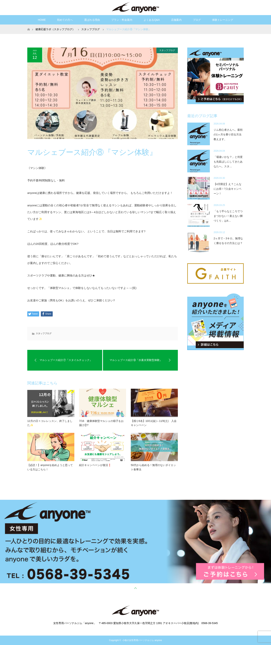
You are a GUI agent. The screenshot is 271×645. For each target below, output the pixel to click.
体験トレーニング (222, 19)
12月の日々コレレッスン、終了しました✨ (49, 423)
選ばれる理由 (92, 19)
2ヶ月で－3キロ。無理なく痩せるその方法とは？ (228, 241)
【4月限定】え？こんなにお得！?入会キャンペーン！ (227, 189)
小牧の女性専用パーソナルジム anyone (142, 640)
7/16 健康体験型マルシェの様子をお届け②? (101, 423)
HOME (42, 19)
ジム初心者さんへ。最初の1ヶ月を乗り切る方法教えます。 (228, 134)
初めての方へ (65, 19)
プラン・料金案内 (121, 19)
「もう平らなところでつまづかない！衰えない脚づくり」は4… (228, 216)
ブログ (197, 19)
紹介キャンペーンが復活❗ (95, 465)
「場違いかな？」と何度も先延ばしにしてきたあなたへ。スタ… (228, 161)
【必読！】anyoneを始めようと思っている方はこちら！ (50, 467)
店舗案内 (176, 19)
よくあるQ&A (152, 19)
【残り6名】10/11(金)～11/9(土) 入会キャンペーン (154, 423)
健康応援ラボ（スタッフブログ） (55, 29)
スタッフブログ (167, 50)
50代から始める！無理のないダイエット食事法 (153, 467)
